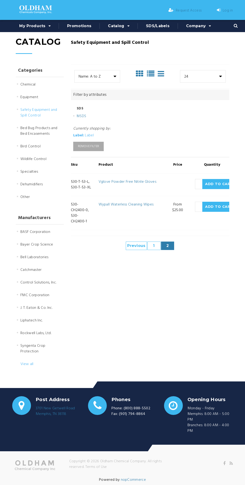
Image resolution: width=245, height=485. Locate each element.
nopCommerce (133, 480)
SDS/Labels (157, 26)
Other (25, 197)
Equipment (29, 97)
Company (196, 26)
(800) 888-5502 (137, 408)
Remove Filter (88, 146)
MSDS (81, 116)
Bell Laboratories (34, 257)
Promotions (79, 26)
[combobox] (97, 76)
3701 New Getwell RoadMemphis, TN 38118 (55, 411)
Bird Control (30, 146)
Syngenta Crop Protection (32, 348)
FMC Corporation (35, 295)
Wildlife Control (33, 159)
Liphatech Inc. (31, 320)
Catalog (116, 26)
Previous (136, 245)
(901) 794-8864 (132, 414)
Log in (225, 10)
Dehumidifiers (31, 184)
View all (27, 364)
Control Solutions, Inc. (38, 283)
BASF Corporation (35, 232)
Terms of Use (96, 467)
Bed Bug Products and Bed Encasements (38, 131)
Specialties (29, 172)
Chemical (28, 85)
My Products (32, 26)
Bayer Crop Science (36, 245)
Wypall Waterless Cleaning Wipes (126, 204)
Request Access (185, 10)
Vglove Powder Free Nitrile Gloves (128, 182)
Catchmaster (31, 270)
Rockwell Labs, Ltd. (35, 333)
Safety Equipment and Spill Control (38, 113)
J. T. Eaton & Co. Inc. (36, 308)
